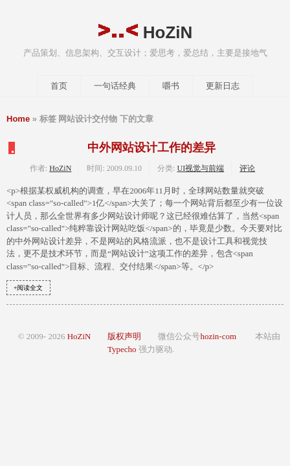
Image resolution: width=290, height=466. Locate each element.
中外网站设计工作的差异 (151, 147)
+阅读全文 (28, 287)
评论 (247, 168)
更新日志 (223, 86)
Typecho (122, 349)
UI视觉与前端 (200, 168)
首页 (58, 86)
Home (18, 119)
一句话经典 (115, 86)
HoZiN (145, 32)
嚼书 (170, 86)
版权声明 (124, 336)
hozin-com (218, 336)
